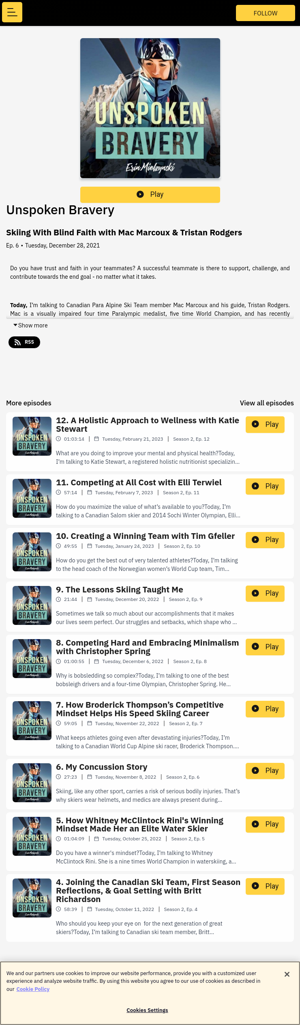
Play (150, 194)
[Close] (287, 977)
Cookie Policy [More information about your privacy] (32, 991)
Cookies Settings (147, 1013)
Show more (30, 325)
